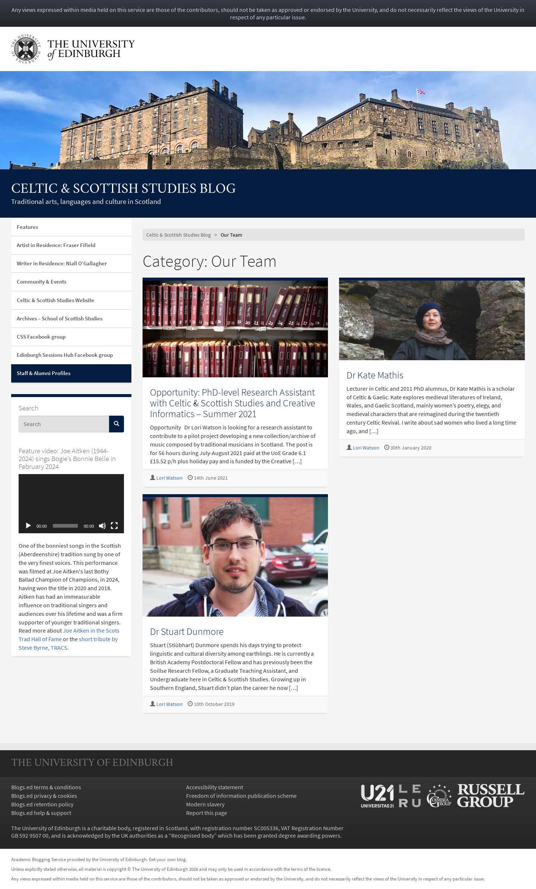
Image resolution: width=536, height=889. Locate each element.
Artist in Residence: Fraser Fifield (56, 245)
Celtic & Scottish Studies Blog (123, 189)
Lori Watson (169, 478)
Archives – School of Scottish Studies (59, 318)
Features (27, 226)
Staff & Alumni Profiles (43, 373)
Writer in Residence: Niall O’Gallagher (62, 263)
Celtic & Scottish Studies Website (55, 300)
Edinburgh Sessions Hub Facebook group (65, 354)
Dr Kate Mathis (375, 375)
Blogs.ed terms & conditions (46, 787)
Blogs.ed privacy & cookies (44, 795)
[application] (71, 503)
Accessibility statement (214, 787)
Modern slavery (205, 804)
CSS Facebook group (41, 336)
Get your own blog (167, 859)
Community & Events (41, 281)
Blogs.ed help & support (41, 812)
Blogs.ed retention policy (42, 804)
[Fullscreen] (114, 526)
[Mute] (102, 526)
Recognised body (192, 835)
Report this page (206, 812)
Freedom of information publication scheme (241, 795)
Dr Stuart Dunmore (187, 631)
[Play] (28, 526)
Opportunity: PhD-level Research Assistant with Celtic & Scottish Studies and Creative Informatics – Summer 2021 (232, 403)
